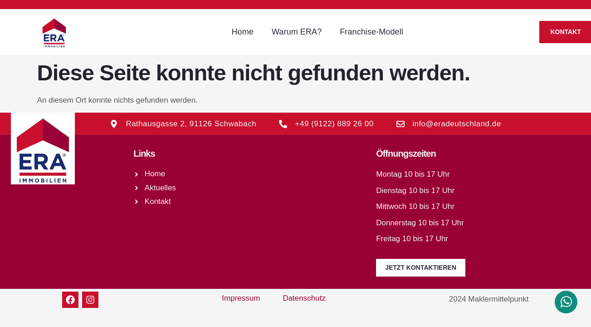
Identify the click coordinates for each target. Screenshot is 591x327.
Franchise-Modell (371, 31)
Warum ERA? (297, 31)
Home (242, 31)
